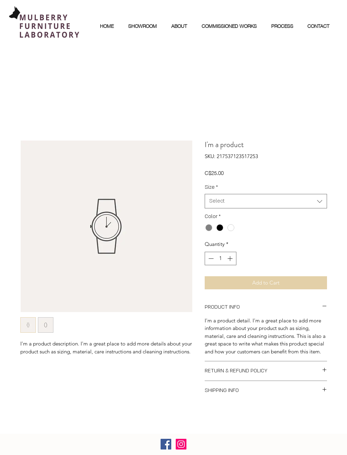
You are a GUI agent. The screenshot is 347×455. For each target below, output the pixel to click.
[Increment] (230, 258)
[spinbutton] (220, 258)
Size (211, 187)
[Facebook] (166, 444)
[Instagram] (181, 444)
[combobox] (266, 201)
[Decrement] (210, 258)
